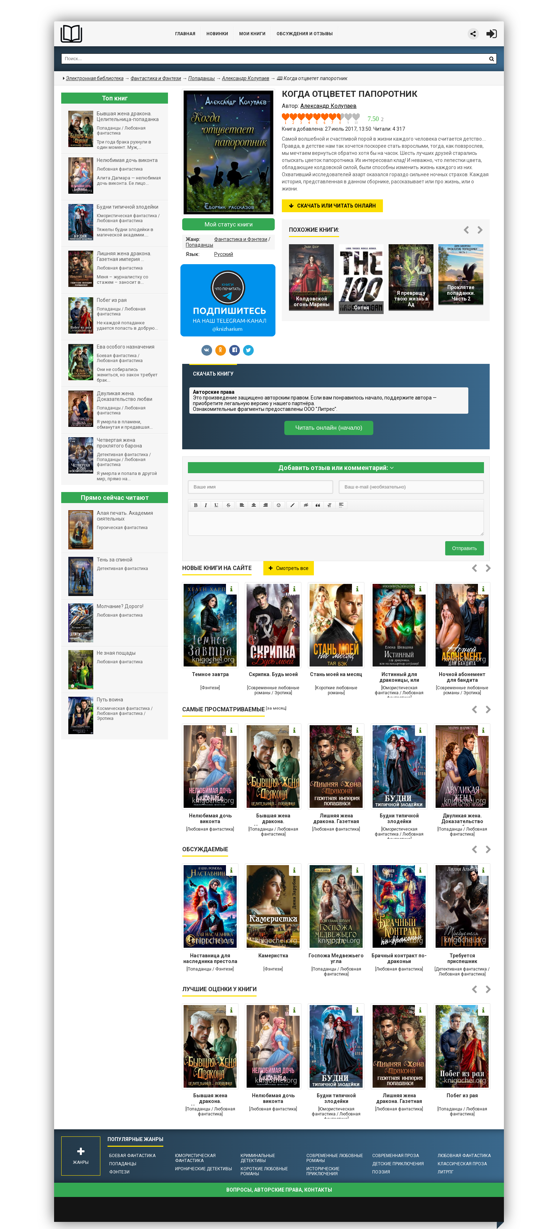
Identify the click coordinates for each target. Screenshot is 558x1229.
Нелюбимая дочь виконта (210, 818)
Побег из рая (462, 1095)
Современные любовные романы (334, 1158)
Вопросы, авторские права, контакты (279, 1190)
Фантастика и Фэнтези (240, 239)
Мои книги (252, 33)
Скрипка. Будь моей (273, 674)
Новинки (217, 33)
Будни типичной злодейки (399, 818)
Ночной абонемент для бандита (462, 677)
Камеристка (273, 955)
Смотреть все (289, 568)
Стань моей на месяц (336, 674)
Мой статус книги (229, 224)
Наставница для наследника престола (210, 958)
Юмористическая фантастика (195, 1158)
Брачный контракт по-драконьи (399, 958)
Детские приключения (398, 1163)
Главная (185, 33)
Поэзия (381, 1172)
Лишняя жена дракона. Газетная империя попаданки (336, 819)
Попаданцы (199, 245)
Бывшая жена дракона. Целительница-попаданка (273, 819)
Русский (223, 254)
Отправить (464, 548)
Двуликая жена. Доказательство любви (462, 819)
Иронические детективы (203, 1168)
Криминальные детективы (258, 1158)
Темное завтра (210, 674)
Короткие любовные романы (264, 1171)
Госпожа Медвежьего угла (336, 958)
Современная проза (395, 1155)
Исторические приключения (322, 1171)
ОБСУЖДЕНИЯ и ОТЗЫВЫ (305, 33)
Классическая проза (462, 1163)
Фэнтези (119, 1172)
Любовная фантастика (464, 1155)
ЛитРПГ (445, 1172)
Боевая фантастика (132, 1155)
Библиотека (107, 33)
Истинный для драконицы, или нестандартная (399, 677)
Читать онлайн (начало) (328, 427)
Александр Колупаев (245, 78)
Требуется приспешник (462, 958)
